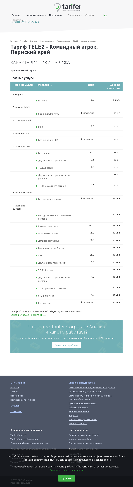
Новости (14, 387)
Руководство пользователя (82, 403)
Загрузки (73, 415)
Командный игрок (88, 41)
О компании (74, 15)
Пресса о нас (16, 395)
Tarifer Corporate (18, 435)
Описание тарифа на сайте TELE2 (28, 314)
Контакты (18, 19)
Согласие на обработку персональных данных (92, 387)
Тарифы (24, 41)
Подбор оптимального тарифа (84, 435)
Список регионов (47, 41)
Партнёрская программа (22, 399)
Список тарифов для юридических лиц (29, 443)
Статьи (14, 391)
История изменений (79, 411)
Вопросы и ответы (78, 423)
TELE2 (75, 41)
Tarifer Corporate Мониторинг (25, 439)
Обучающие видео (78, 407)
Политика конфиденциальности (66, 470)
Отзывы (89, 15)
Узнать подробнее (66, 345)
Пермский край (63, 41)
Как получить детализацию (83, 419)
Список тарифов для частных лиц (85, 443)
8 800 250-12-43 (24, 21)
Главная (14, 41)
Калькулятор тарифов (80, 439)
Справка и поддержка (82, 382)
